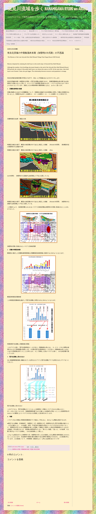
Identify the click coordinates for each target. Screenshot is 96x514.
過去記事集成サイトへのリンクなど (16, 31)
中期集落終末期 (25, 449)
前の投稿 (66, 502)
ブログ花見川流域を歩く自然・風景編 (72, 31)
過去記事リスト (33, 31)
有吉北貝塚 (37, 449)
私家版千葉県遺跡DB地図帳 (81, 34)
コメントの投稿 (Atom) (17, 505)
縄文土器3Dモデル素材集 (50, 37)
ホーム (38, 502)
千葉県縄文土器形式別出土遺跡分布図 (17, 40)
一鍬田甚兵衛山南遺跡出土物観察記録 (70, 37)
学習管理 (8, 37)
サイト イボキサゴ (75, 40)
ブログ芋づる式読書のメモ (31, 34)
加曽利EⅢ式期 (16, 449)
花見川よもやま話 (47, 34)
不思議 (31, 449)
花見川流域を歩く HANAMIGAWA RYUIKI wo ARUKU (47, 9)
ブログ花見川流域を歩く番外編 (50, 31)
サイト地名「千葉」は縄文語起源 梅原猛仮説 (27, 37)
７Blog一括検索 (10, 44)
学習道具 (86, 37)
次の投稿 (10, 502)
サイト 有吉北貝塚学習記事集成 (56, 40)
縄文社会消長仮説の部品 (37, 40)
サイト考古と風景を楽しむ (62, 34)
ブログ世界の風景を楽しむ (13, 34)
